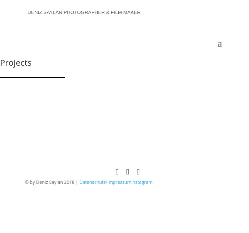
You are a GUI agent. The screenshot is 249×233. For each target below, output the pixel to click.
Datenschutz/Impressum (105, 182)
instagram (142, 182)
